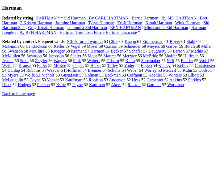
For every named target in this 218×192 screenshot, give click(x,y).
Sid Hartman (75, 18)
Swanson (34, 56)
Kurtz (61, 84)
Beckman (113, 75)
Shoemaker (150, 60)
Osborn (112, 60)
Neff (170, 60)
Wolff (204, 60)
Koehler (155, 75)
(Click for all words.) (85, 41)
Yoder (129, 65)
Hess (136, 80)
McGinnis (10, 46)
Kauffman (73, 80)
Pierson (43, 84)
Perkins (194, 80)
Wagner (59, 60)
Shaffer (171, 56)
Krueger (58, 51)
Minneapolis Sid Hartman (166, 27)
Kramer (77, 51)
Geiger (78, 65)
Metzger (129, 56)
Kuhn (187, 70)
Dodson (205, 70)
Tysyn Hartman (101, 23)
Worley (150, 70)
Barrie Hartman (145, 18)
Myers (12, 75)
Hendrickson (36, 46)
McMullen (11, 56)
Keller (59, 46)
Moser (92, 46)
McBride (150, 56)
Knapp (130, 41)
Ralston (134, 84)
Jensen (8, 60)
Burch (190, 46)
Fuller (42, 65)
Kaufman (97, 84)
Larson (179, 51)
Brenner (95, 70)
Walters (93, 60)
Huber (95, 65)
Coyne (35, 80)
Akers (116, 84)
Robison (96, 80)
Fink (77, 60)
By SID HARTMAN (178, 18)
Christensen (205, 65)
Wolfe (30, 75)
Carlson (110, 46)
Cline (113, 41)
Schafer (135, 51)
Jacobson (56, 56)
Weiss (7, 65)
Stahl (191, 41)
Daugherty (158, 51)
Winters (175, 75)
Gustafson (69, 75)
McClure (36, 51)
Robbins (33, 70)
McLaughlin (12, 80)
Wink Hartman (187, 23)
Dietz (6, 84)
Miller (206, 46)
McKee (59, 65)
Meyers (153, 46)
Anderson (117, 80)
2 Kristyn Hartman (36, 23)
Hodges (24, 84)
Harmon (97, 51)
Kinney (164, 65)
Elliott (193, 75)
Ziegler (41, 60)
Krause (25, 65)
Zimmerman (152, 41)
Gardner (154, 84)
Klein (130, 60)
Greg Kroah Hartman (46, 27)
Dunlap (13, 70)
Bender (187, 60)
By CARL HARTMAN (109, 18)
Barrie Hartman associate (115, 32)
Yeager (53, 80)
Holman (91, 75)
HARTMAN (46, 18)
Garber (172, 46)
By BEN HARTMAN (37, 32)
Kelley (182, 65)
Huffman (190, 56)
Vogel (75, 46)
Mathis (197, 51)
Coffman (134, 75)
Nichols (47, 75)
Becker (117, 51)
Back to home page (18, 93)
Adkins (175, 80)
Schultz (114, 70)
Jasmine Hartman (70, 23)
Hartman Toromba (75, 32)
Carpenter (154, 80)
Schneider (132, 46)
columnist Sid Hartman (87, 27)
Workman (175, 84)
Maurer (109, 56)
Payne (77, 84)
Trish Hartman (130, 23)
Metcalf (169, 70)
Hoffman (73, 70)
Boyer (175, 41)
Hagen (146, 65)
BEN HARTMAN (125, 27)
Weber (132, 70)
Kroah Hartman (158, 23)
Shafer (75, 56)
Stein (24, 60)
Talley (112, 65)
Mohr (92, 56)
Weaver (53, 70)
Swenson (15, 51)
